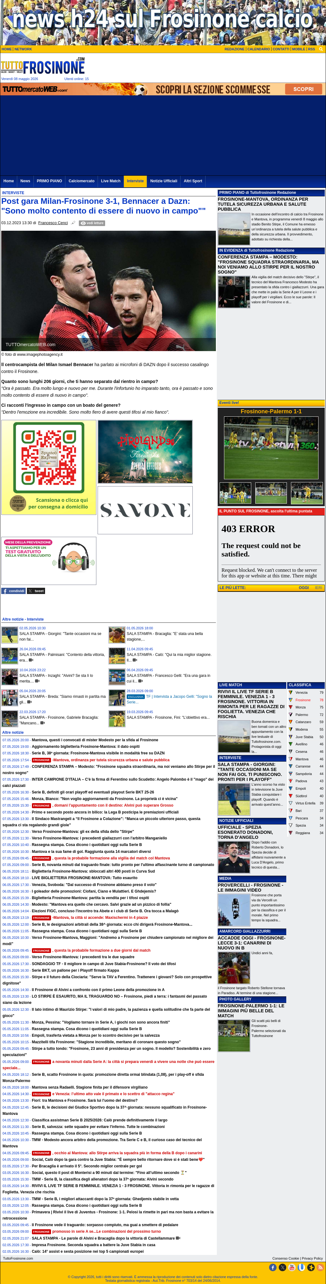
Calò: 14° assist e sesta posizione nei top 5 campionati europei (88, 1251)
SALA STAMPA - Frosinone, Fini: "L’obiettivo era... (168, 717)
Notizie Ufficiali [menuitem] (163, 181)
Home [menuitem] (8, 181)
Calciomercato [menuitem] (81, 181)
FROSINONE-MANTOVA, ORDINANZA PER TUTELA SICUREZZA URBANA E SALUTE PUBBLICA (263, 204)
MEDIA (225, 878)
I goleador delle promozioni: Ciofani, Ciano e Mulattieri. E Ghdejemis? (94, 891)
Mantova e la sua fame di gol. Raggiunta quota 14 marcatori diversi (91, 851)
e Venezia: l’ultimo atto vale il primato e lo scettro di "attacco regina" (103, 1094)
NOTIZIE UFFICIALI (236, 820)
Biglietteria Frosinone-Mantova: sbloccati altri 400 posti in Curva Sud (93, 871)
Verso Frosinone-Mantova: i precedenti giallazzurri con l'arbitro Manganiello (99, 838)
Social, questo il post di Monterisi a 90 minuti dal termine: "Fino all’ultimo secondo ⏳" (109, 1173)
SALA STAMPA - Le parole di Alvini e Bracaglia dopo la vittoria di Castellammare (103, 1238)
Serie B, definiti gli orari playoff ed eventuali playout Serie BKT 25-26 (93, 792)
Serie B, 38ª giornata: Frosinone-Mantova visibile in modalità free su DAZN (98, 753)
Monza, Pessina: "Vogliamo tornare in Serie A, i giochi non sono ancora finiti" (101, 1022)
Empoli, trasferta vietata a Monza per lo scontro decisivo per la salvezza (96, 1035)
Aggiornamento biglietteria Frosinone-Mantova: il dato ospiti (86, 746)
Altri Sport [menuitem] (193, 181)
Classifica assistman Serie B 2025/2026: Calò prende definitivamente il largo (100, 1120)
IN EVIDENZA (231, 250)
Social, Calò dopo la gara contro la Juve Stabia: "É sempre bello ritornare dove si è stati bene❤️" (118, 1159)
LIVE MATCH (230, 685)
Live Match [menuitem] (110, 181)
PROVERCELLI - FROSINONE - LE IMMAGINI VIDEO (250, 888)
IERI (318, 588)
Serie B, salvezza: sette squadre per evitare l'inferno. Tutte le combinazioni (98, 1127)
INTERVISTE (230, 758)
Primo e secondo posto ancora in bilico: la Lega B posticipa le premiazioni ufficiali (105, 812)
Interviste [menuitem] (135, 181)
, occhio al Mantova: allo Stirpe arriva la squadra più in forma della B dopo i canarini (117, 1153)
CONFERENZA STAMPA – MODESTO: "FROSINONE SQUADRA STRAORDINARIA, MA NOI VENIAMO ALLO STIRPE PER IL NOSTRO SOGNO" (268, 264)
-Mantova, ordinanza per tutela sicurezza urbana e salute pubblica (101, 760)
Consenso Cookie (286, 1258)
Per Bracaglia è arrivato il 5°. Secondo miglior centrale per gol (87, 1166)
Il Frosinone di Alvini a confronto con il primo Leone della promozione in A (98, 990)
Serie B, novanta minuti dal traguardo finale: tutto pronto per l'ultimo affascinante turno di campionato (123, 865)
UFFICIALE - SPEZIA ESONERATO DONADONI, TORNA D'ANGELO (245, 832)
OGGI (303, 588)
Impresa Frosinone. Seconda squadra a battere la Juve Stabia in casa (93, 1245)
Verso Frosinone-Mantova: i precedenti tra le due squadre (83, 957)
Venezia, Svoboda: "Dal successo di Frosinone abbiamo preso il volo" (94, 885)
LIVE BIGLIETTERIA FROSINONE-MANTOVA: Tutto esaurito (85, 878)
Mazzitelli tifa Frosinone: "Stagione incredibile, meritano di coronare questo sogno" (106, 1042)
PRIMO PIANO (232, 192)
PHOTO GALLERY (235, 999)
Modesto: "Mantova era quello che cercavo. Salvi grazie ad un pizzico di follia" (101, 904)
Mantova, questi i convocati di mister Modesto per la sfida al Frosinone (95, 740)
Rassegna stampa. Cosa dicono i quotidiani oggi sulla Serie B (87, 845)
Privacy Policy (312, 1258)
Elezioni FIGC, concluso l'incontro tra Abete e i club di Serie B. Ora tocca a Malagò (105, 911)
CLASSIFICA (300, 685)
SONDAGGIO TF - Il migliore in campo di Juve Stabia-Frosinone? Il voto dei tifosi (104, 964)
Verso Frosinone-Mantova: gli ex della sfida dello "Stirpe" (83, 831)
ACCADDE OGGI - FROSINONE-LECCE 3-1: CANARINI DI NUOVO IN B (252, 942)
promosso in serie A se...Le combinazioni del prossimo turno (96, 1231)
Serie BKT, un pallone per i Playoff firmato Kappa (75, 970)
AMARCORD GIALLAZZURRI (244, 931)
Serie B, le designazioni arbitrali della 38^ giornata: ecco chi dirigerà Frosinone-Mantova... (112, 924)
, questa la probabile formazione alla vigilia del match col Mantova (101, 858)
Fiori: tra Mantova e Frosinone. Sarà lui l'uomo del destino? (85, 1100)
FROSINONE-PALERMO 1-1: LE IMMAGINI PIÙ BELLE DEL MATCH (251, 1010)
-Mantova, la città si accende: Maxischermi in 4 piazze (90, 917)
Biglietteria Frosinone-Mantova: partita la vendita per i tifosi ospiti (90, 898)
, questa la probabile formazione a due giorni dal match (91, 950)
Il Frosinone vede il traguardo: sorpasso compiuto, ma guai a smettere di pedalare (105, 1225)
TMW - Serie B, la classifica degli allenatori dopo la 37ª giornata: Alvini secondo (103, 1179)
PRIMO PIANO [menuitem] (49, 181)
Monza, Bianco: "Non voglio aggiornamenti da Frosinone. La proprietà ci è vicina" (105, 799)
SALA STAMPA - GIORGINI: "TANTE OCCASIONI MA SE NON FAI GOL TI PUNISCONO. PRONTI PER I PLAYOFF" (250, 772)
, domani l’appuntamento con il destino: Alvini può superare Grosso (102, 805)
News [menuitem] (25, 181)
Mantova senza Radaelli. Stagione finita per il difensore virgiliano (90, 1087)
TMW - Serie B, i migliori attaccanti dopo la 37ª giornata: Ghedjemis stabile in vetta (105, 1199)
